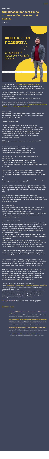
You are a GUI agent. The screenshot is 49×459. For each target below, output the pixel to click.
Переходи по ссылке (8, 301)
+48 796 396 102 (17, 452)
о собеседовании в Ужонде (21, 106)
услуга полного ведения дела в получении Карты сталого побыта (26, 285)
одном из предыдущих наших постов (28, 84)
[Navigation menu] (46, 3)
